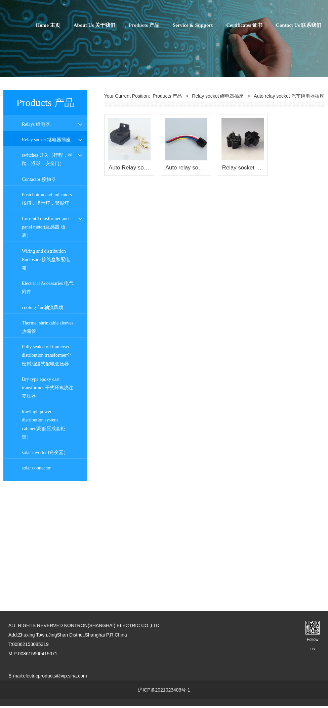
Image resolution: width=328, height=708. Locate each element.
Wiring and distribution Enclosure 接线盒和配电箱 (46, 378)
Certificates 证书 (244, 25)
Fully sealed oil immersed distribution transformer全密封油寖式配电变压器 (46, 474)
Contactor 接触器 (39, 297)
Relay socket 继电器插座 (46, 139)
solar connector (36, 586)
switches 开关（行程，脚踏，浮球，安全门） (47, 278)
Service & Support (193, 25)
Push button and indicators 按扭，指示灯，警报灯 (47, 317)
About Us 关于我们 (94, 25)
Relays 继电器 (36, 124)
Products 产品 (144, 25)
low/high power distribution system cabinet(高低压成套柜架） (43, 542)
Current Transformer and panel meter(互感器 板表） (45, 345)
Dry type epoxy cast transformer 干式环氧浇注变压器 (47, 506)
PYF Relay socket (39, 155)
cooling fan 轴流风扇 (42, 425)
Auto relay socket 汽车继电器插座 (46, 253)
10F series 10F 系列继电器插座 (46, 206)
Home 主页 (48, 25)
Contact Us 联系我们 (298, 25)
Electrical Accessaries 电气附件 (48, 406)
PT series (30, 186)
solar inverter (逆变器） (45, 570)
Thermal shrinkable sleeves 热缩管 (47, 445)
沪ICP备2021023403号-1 (164, 692)
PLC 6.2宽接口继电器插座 (46, 230)
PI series (30, 170)
